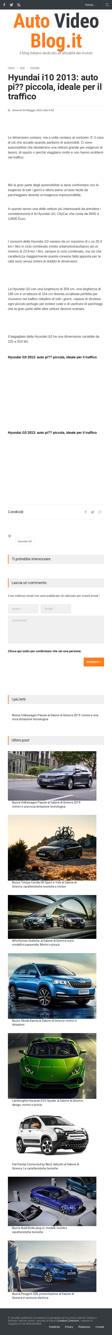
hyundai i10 (25, 541)
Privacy (69, 1326)
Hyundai (34, 67)
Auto (22, 67)
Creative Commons (68, 1320)
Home (11, 67)
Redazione (84, 1326)
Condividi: (16, 512)
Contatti (100, 1326)
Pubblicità (54, 1326)
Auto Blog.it (56, 30)
